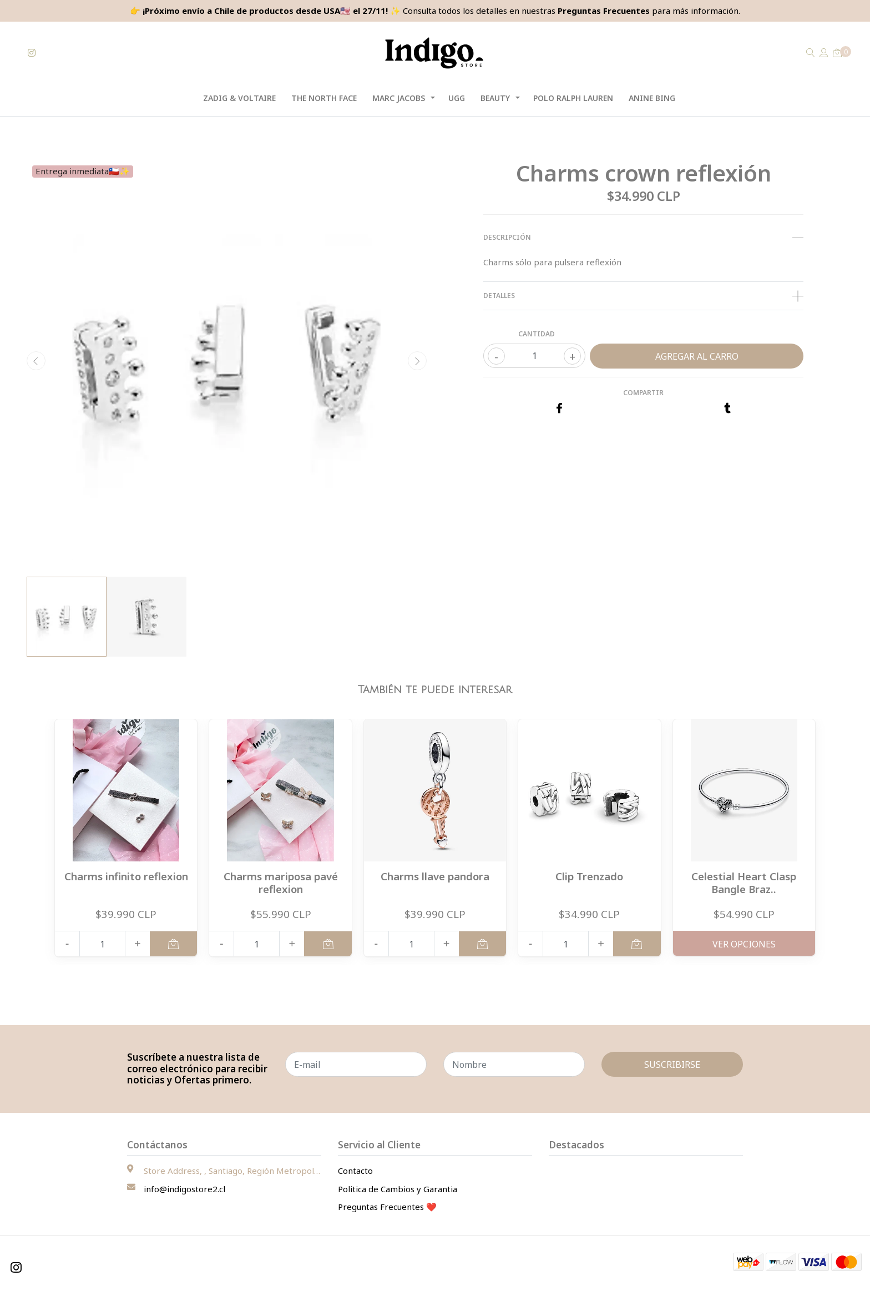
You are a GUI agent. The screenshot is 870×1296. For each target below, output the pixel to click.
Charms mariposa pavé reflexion (281, 882)
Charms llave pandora (435, 876)
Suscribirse (672, 1064)
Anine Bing (652, 98)
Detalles (643, 295)
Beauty (495, 98)
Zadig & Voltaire (239, 98)
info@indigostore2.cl (184, 1188)
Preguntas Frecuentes (604, 10)
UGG (456, 98)
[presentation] (36, 360)
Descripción (643, 237)
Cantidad (536, 334)
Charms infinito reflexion (126, 876)
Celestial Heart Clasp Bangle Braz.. (743, 882)
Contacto (355, 1170)
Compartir (643, 392)
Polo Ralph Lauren (573, 98)
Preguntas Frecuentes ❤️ (387, 1206)
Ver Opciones (744, 944)
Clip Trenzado (589, 876)
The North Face (324, 98)
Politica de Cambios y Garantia (397, 1188)
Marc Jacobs (398, 98)
